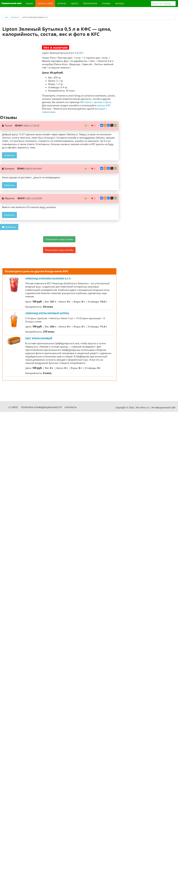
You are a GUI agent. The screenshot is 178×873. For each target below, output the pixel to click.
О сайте (13, 407)
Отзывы (106, 3)
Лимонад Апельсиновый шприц (47, 313)
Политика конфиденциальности (41, 407)
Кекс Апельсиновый (38, 338)
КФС (81, 52)
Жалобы (119, 3)
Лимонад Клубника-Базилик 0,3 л (48, 278)
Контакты (71, 407)
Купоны (61, 3)
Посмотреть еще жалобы (59, 250)
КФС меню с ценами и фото (95, 102)
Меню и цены (45, 3)
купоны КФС (104, 105)
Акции (29, 3)
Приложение (90, 3)
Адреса (74, 3)
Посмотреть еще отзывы (59, 239)
